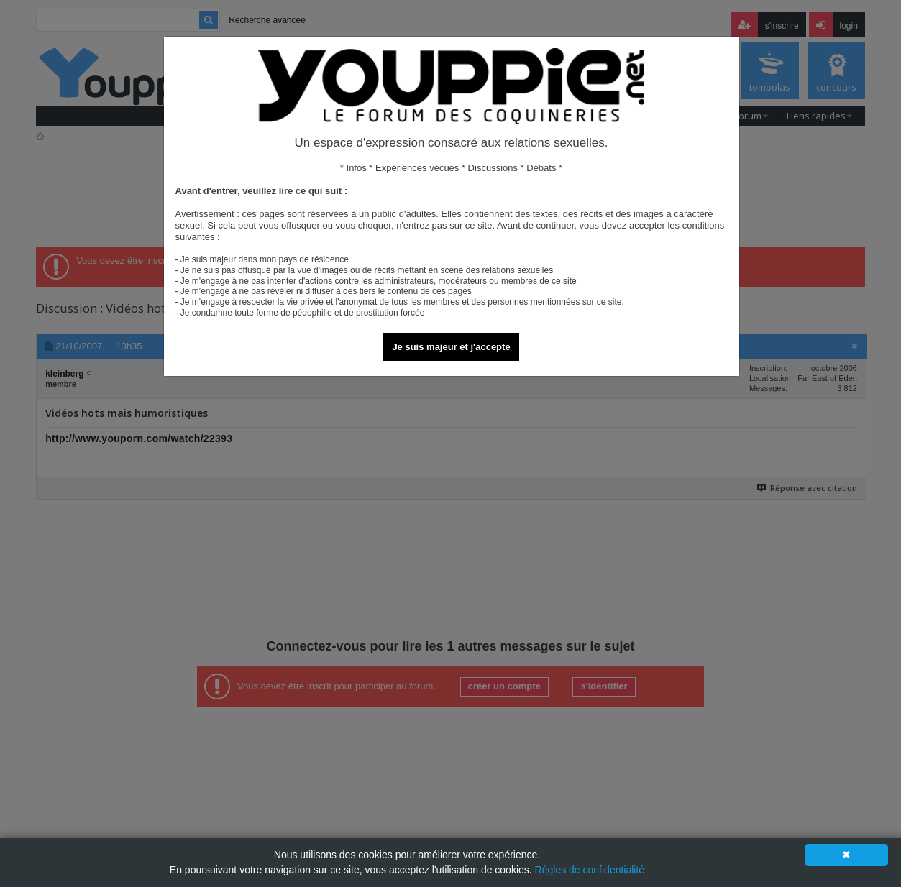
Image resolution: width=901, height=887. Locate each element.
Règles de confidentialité (590, 869)
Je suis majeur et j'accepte (451, 346)
